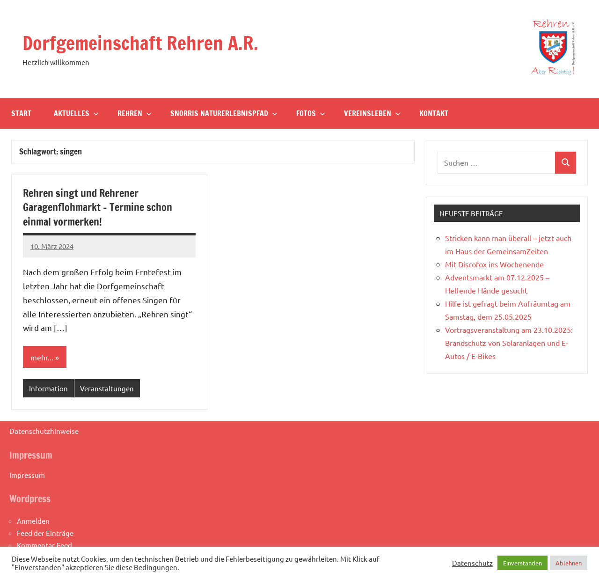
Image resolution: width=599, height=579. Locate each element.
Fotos (310, 113)
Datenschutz (472, 563)
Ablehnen (568, 563)
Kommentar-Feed (44, 545)
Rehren (134, 113)
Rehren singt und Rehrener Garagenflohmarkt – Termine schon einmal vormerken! (97, 207)
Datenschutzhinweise (44, 430)
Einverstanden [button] (522, 563)
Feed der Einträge (45, 532)
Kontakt (433, 113)
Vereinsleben (372, 113)
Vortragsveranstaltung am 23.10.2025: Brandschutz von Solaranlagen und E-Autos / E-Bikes (509, 342)
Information (48, 388)
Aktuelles (76, 113)
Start (21, 113)
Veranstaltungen (107, 388)
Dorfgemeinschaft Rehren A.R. (140, 42)
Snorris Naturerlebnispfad (224, 113)
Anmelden (33, 520)
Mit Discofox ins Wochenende (494, 264)
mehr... (41, 357)
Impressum (27, 474)
